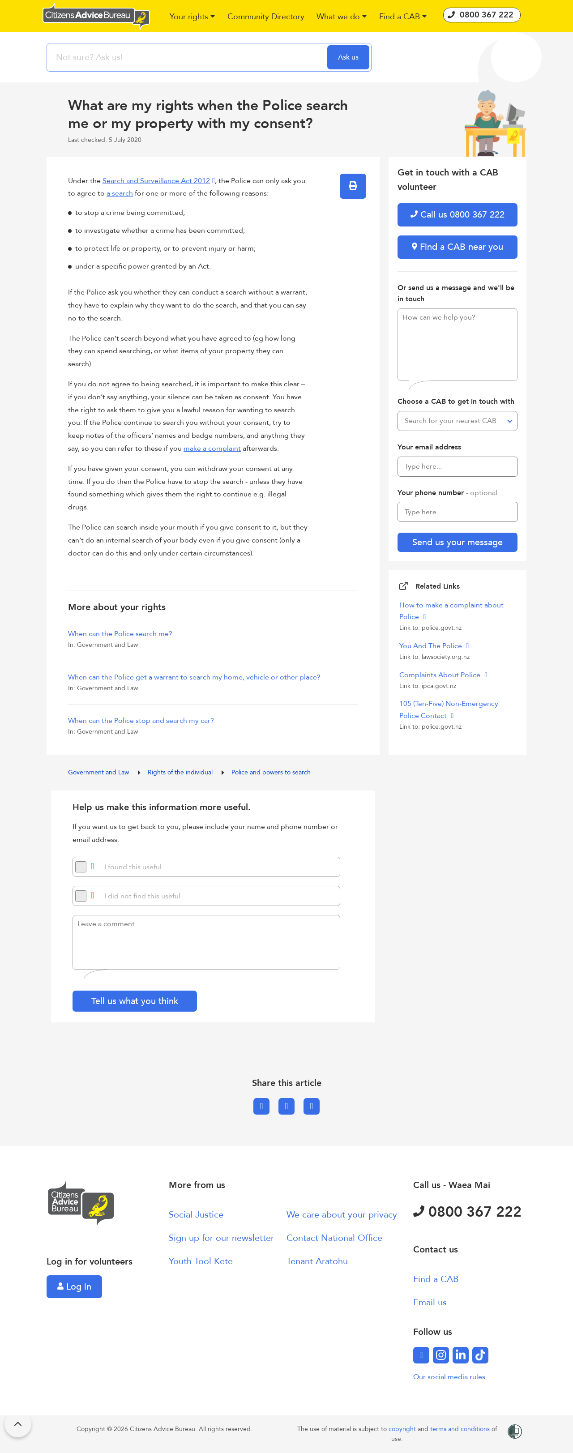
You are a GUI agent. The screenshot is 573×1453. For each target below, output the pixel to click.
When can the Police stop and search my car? (141, 721)
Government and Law (99, 772)
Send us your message (457, 542)
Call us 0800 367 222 (458, 215)
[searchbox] (188, 57)
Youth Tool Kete (201, 1261)
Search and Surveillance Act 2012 (156, 181)
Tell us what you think (134, 1001)
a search (120, 193)
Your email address (429, 447)
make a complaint (212, 448)
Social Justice (196, 1215)
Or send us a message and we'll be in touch (456, 293)
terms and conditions (461, 1429)
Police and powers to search (271, 772)
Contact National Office (334, 1238)
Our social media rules (449, 1377)
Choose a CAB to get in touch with (456, 401)
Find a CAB (436, 1279)
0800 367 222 (467, 1212)
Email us (430, 1302)
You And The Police (431, 646)
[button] (193, 17)
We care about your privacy (341, 1215)
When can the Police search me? (120, 634)
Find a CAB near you (457, 247)
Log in (74, 1287)
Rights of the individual (181, 772)
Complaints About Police (440, 675)
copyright (403, 1429)
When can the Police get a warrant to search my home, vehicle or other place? (194, 677)
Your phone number (447, 493)
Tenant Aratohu (317, 1261)
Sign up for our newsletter (221, 1238)
